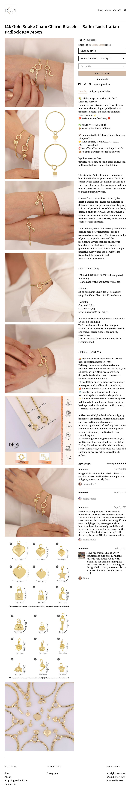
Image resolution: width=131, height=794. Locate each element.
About (108, 10)
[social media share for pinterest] (90, 84)
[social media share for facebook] (79, 84)
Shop (100, 10)
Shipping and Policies (16, 780)
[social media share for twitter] (85, 84)
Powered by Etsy (114, 780)
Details (82, 91)
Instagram (52, 773)
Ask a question (102, 84)
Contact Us (10, 784)
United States (98, 45)
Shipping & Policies (100, 91)
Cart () (117, 10)
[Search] (125, 10)
